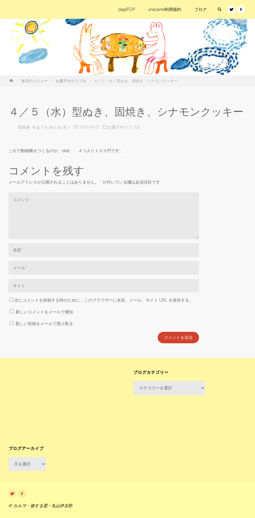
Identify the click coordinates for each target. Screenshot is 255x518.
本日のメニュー (34, 81)
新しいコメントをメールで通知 (44, 312)
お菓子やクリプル (71, 81)
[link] (219, 9)
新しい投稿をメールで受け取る (44, 323)
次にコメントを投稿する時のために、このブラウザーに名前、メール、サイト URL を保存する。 (101, 300)
